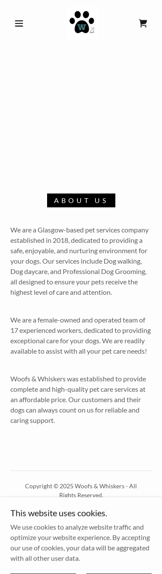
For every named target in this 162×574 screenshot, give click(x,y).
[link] (83, 23)
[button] (19, 23)
